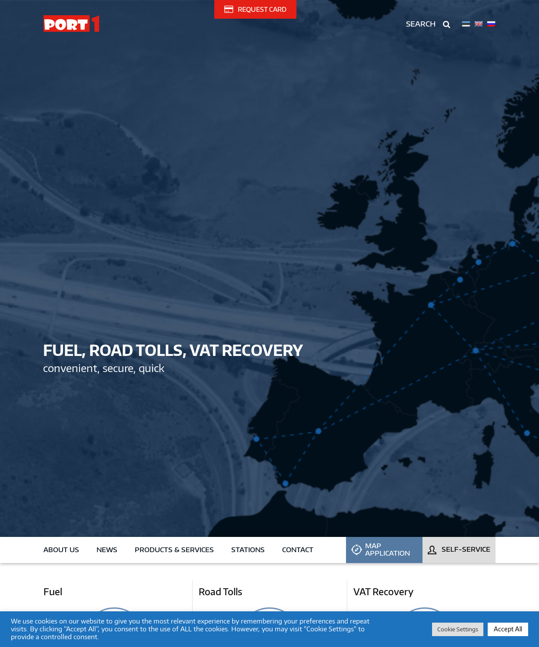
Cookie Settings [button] (457, 629)
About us (61, 550)
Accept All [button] (508, 629)
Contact (297, 550)
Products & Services (174, 550)
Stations (248, 550)
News (106, 550)
